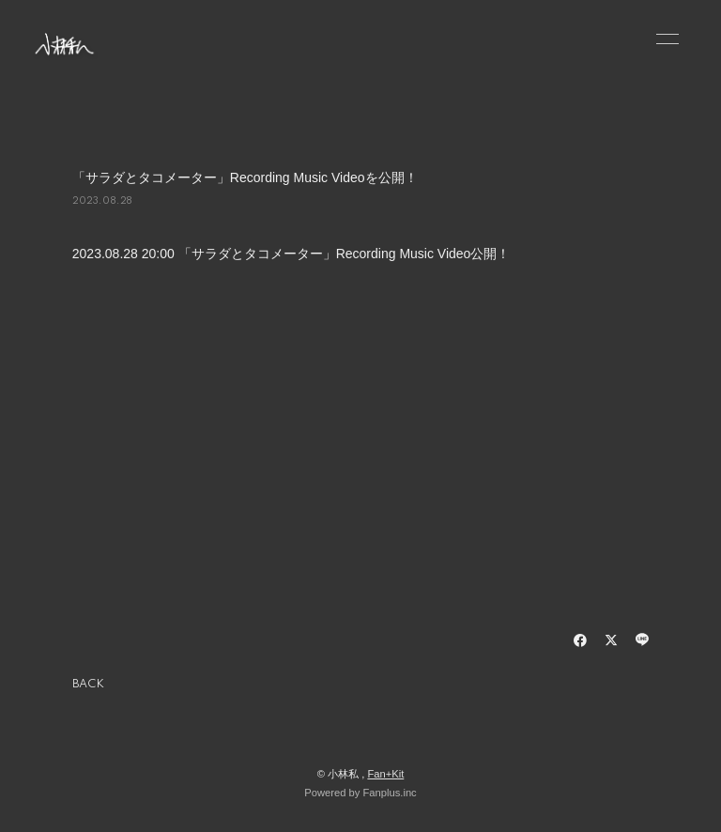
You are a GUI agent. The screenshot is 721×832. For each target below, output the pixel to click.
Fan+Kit (385, 773)
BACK (88, 684)
